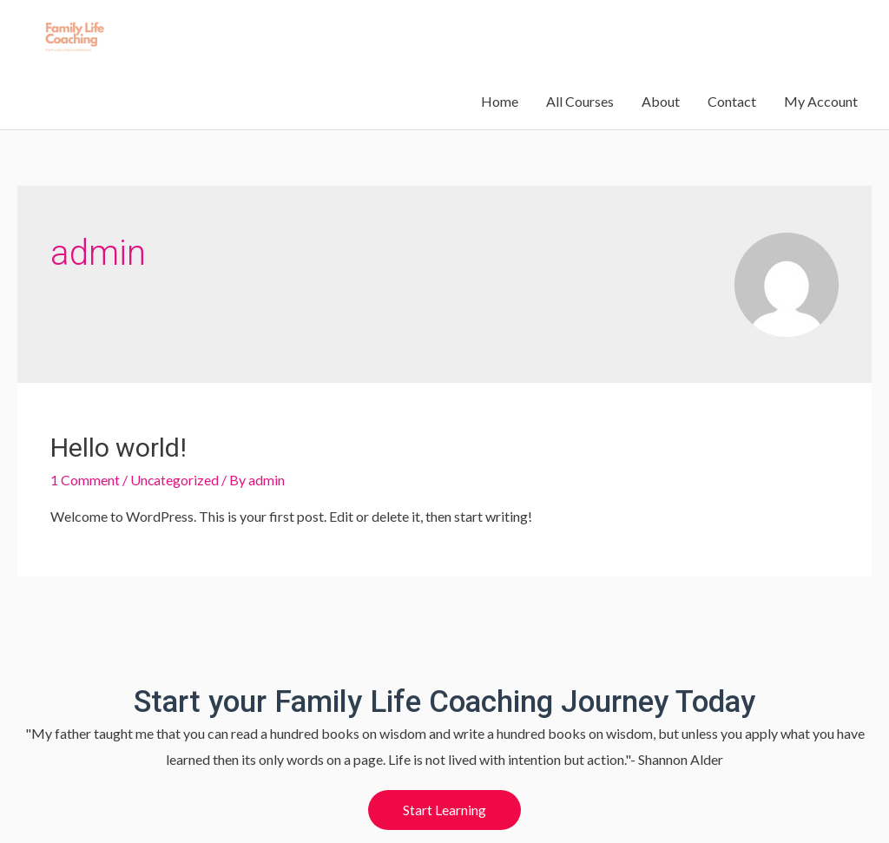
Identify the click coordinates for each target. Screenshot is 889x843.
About (661, 40)
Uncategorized (175, 432)
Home (499, 40)
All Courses (580, 40)
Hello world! (118, 400)
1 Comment (85, 432)
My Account (821, 40)
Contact (732, 40)
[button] (444, 762)
